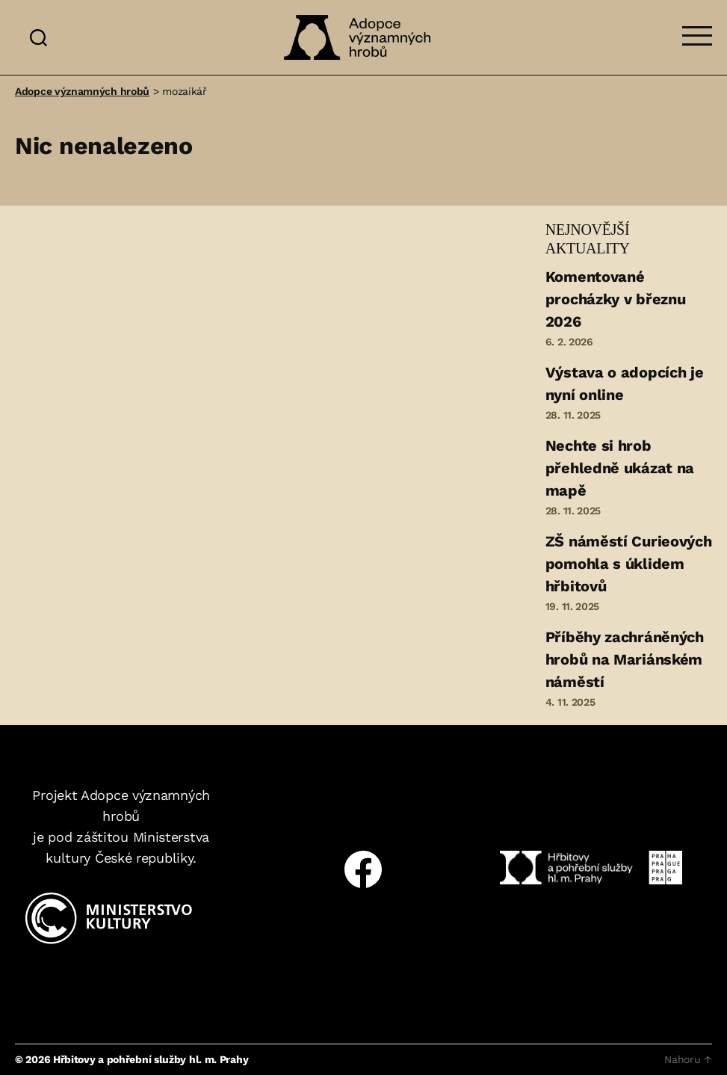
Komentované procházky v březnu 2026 (615, 299)
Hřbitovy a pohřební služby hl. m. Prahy (150, 1059)
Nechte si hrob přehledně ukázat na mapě (619, 468)
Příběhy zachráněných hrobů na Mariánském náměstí (624, 659)
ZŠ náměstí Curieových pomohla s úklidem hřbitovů (628, 563)
